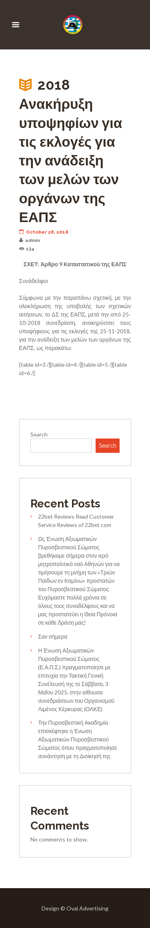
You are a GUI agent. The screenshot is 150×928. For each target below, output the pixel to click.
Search (39, 434)
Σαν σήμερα (52, 636)
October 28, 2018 (44, 232)
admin (29, 240)
